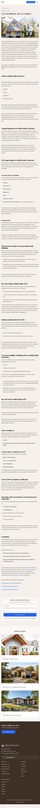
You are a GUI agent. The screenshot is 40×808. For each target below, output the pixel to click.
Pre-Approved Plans (5, 773)
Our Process (23, 766)
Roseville (3, 786)
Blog (22, 773)
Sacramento (4, 782)
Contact (23, 776)
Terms (23, 802)
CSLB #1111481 (30, 799)
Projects (23, 769)
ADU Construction (5, 764)
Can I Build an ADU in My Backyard (9, 586)
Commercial (4, 771)
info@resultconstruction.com (8, 751)
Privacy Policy (33, 618)
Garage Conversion (5, 766)
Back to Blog (5, 8)
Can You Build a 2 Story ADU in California (11, 583)
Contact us (16, 575)
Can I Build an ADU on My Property (9, 589)
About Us (23, 764)
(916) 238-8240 (31, 2)
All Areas (3, 793)
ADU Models (23, 771)
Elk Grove (3, 784)
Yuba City (3, 791)
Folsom (3, 789)
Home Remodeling (5, 769)
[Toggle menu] (37, 2)
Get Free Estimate (20, 614)
